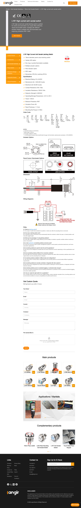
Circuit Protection (11, 81)
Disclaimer (9, 476)
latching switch (33, 229)
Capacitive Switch (12, 77)
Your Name (26, 289)
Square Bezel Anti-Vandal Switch (41, 386)
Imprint (15, 472)
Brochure (67, 61)
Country (25, 304)
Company (26, 311)
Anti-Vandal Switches (12, 63)
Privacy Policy (17, 463)
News (15, 465)
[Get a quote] (75, 504)
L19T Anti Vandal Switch (29, 386)
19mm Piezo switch (29, 446)
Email (25, 296)
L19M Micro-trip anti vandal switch (68, 373)
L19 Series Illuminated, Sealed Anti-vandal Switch (28, 373)
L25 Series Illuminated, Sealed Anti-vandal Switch (68, 386)
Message (26, 319)
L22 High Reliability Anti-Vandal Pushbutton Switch (55, 386)
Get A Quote (73, 3)
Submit (26, 348)
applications (31, 243)
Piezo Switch (10, 67)
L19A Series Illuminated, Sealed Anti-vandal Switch (41, 373)
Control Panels (11, 55)
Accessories (10, 59)
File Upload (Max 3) (28, 332)
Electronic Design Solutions (11, 72)
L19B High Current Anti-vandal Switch (55, 373)
